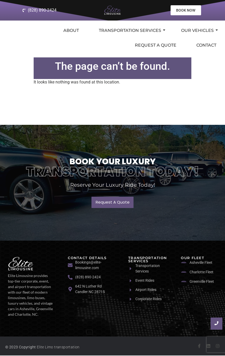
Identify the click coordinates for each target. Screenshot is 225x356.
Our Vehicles (199, 30)
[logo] (20, 264)
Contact (206, 45)
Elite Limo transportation (58, 347)
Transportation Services (132, 30)
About (71, 30)
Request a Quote (155, 45)
